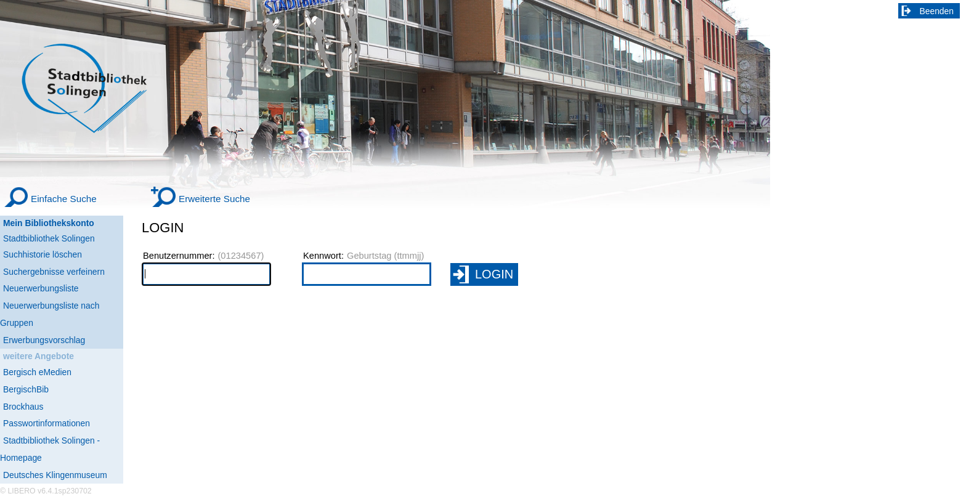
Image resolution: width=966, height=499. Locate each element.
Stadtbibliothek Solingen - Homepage (50, 449)
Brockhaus (23, 407)
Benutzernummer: (178, 256)
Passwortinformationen (46, 423)
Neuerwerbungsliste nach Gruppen (49, 314)
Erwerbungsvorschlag (44, 340)
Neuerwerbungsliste (41, 288)
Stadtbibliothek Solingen (49, 238)
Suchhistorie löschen (42, 254)
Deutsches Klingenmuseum (55, 475)
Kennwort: (323, 256)
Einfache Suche (64, 198)
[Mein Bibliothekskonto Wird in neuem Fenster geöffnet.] (61, 223)
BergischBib (26, 389)
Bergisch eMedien (37, 372)
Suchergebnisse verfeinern (54, 272)
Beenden (937, 11)
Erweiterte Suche (214, 198)
